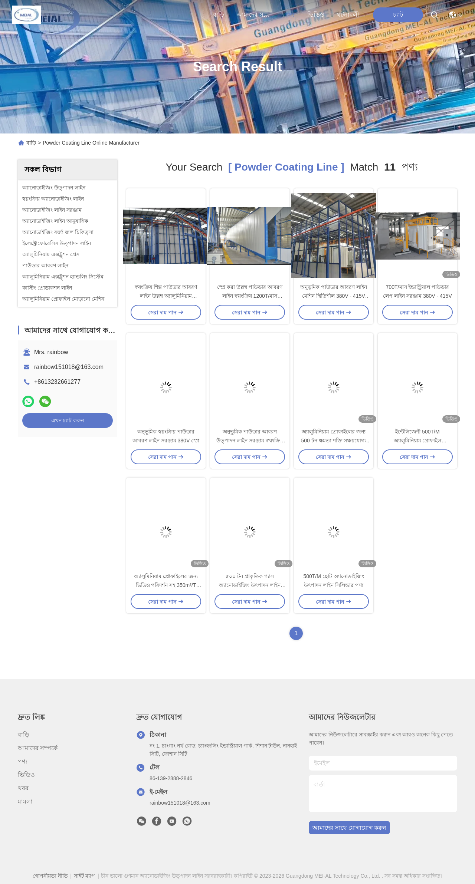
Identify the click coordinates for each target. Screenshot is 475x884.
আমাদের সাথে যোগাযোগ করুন (349, 828)
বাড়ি (218, 14)
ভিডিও (315, 14)
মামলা (25, 801)
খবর (23, 788)
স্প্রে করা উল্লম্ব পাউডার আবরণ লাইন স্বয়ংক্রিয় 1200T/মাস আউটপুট (249, 296)
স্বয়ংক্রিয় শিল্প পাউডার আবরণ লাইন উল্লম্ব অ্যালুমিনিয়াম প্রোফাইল (166, 296)
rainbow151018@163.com (69, 367)
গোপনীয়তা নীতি (50, 876)
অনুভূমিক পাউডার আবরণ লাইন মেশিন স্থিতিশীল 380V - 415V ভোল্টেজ (333, 296)
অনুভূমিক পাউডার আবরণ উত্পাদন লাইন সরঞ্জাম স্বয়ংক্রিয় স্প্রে (249, 440)
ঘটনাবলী (348, 14)
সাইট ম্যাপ (84, 876)
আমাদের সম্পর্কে (254, 14)
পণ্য (290, 14)
